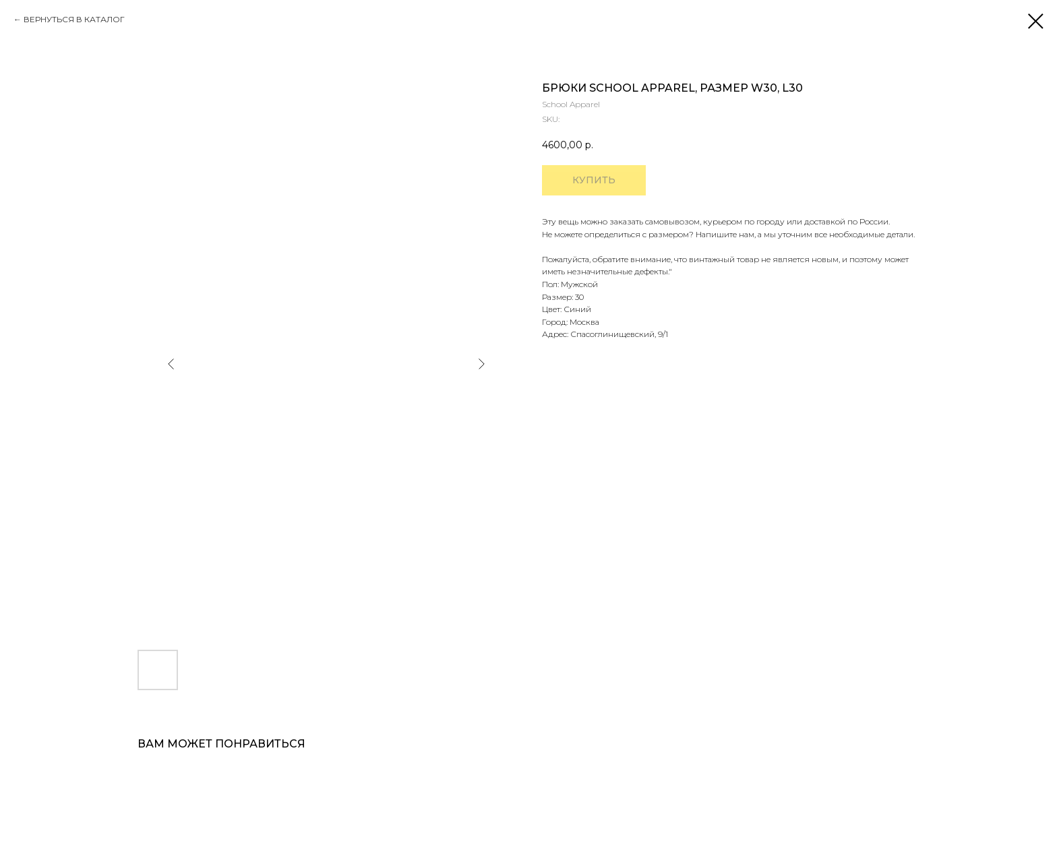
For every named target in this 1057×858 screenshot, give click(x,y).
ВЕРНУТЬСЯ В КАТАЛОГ (74, 19)
